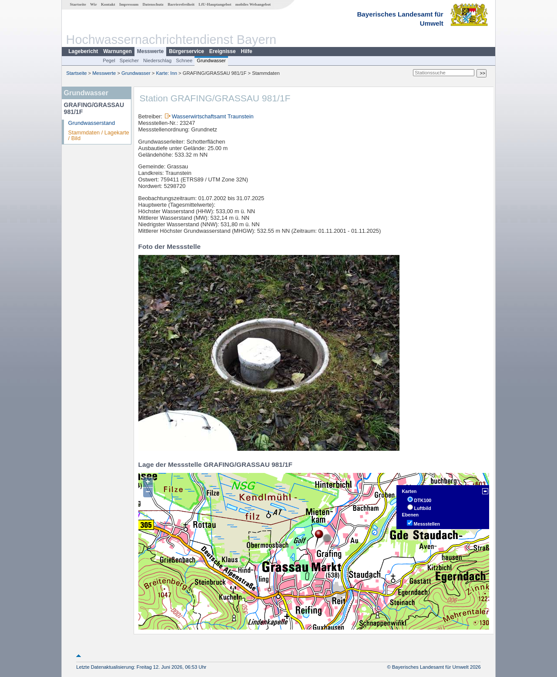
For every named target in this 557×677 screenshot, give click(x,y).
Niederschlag (157, 60)
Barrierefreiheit (181, 4)
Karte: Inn (166, 73)
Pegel (109, 60)
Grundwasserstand (91, 123)
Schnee (184, 60)
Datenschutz (153, 4)
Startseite (78, 4)
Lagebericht (83, 51)
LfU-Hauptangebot (214, 4)
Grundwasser (211, 60)
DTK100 (423, 500)
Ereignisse (222, 51)
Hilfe (246, 51)
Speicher (129, 60)
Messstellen (427, 523)
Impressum (128, 4)
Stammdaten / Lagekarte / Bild (98, 135)
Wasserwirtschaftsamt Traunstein (213, 116)
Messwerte (150, 51)
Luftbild (422, 508)
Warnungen (117, 51)
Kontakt (108, 4)
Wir (93, 4)
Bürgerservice (186, 51)
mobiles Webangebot (253, 4)
